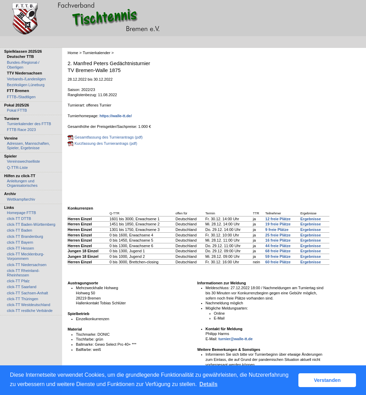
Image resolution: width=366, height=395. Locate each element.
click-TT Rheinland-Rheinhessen (23, 273)
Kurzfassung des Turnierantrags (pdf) (106, 143)
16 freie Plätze (277, 240)
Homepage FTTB (21, 213)
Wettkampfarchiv (21, 199)
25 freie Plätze (277, 235)
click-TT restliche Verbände (29, 310)
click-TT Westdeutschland (28, 305)
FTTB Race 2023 (21, 130)
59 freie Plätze (277, 256)
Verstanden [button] (327, 380)
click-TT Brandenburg (25, 236)
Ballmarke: (85, 344)
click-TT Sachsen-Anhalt (27, 293)
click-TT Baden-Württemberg (31, 224)
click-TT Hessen (20, 248)
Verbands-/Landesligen (26, 79)
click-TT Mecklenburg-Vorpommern (25, 256)
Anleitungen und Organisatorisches (22, 183)
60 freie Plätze (277, 262)
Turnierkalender (96, 53)
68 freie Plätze (277, 251)
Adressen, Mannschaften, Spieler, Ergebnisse (28, 145)
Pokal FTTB (17, 110)
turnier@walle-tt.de (235, 339)
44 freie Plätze (277, 246)
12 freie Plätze (277, 219)
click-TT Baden (19, 230)
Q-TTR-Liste (17, 167)
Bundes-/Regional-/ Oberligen (23, 64)
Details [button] (208, 384)
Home (73, 53)
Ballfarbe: (84, 349)
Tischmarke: (86, 334)
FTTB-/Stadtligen (21, 97)
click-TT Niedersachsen (27, 265)
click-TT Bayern (20, 242)
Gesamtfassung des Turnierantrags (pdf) (108, 137)
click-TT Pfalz (18, 281)
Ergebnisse (310, 219)
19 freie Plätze (277, 224)
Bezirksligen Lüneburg (25, 85)
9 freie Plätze (276, 229)
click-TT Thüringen (22, 299)
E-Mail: (211, 339)
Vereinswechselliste (23, 161)
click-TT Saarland (21, 287)
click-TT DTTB (19, 218)
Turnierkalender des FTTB (29, 124)
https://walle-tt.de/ (116, 116)
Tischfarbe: (85, 339)
